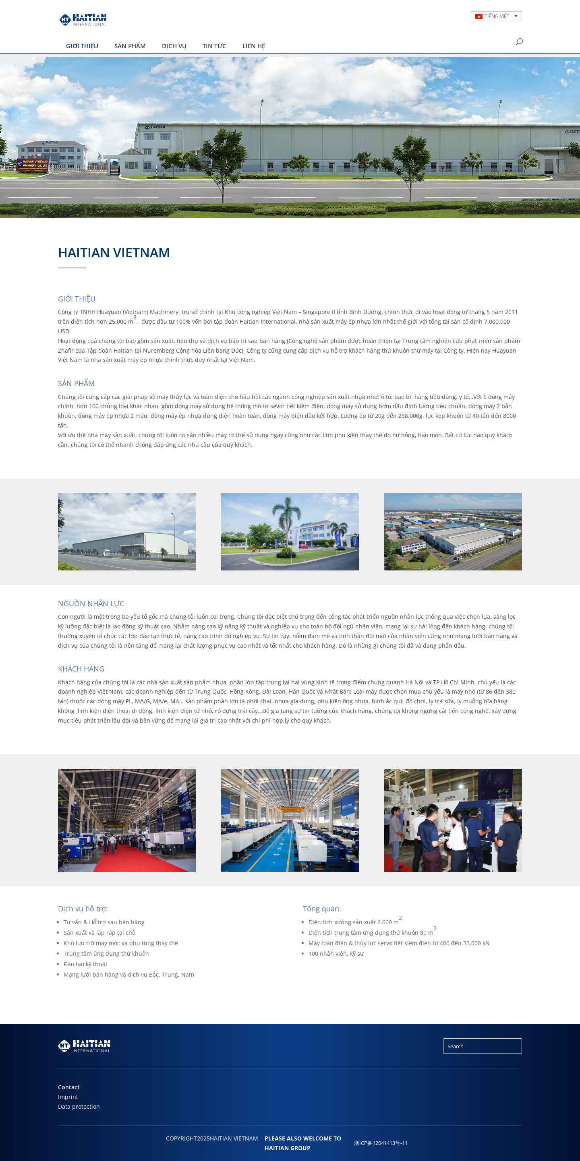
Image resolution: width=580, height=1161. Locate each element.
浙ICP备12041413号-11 (381, 1143)
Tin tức (214, 46)
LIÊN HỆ (253, 46)
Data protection (79, 1106)
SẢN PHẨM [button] (130, 46)
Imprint (68, 1097)
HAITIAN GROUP (288, 1148)
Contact (69, 1087)
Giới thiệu (82, 46)
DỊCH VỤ (174, 46)
